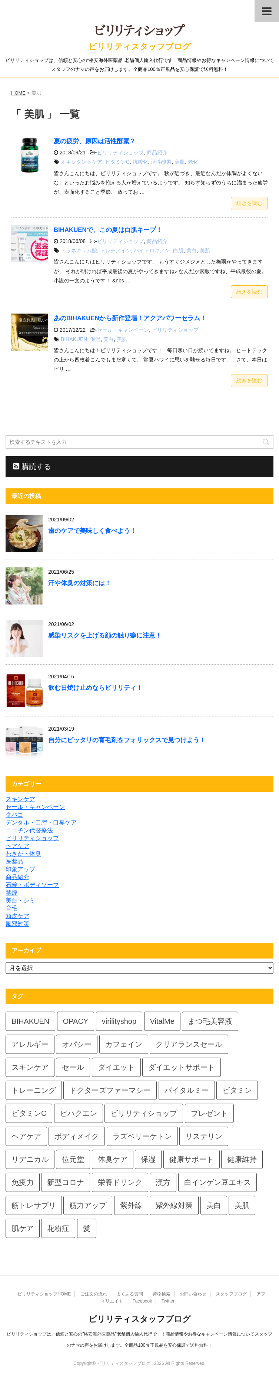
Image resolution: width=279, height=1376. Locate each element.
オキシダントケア (81, 162)
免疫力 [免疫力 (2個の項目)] (22, 1182)
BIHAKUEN (74, 339)
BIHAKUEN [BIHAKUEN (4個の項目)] (30, 1021)
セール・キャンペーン (123, 330)
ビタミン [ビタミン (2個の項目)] (237, 1090)
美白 (191, 250)
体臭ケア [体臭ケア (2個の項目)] (112, 1159)
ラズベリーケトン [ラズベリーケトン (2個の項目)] (142, 1136)
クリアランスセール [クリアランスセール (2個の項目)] (189, 1044)
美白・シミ (20, 900)
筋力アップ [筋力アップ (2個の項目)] (87, 1205)
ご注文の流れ (93, 1294)
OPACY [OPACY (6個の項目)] (76, 1021)
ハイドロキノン (152, 250)
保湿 (95, 339)
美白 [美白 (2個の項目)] (213, 1205)
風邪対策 (17, 924)
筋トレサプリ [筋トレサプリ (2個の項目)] (33, 1205)
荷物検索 (161, 1294)
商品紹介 (157, 152)
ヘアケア (17, 846)
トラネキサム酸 (79, 250)
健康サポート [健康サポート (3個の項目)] (191, 1159)
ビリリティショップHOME (44, 1294)
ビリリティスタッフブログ (140, 46)
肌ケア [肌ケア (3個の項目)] (22, 1228)
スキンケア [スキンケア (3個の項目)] (30, 1067)
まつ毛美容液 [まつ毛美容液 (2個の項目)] (210, 1021)
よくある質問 (129, 1294)
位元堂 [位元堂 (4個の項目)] (73, 1159)
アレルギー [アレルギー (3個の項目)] (30, 1044)
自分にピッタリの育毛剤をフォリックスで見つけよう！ (127, 740)
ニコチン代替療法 (29, 830)
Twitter (168, 1301)
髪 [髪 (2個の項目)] (86, 1228)
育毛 (11, 908)
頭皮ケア (17, 916)
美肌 (180, 162)
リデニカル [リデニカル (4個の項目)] (30, 1159)
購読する (32, 466)
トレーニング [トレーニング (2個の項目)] (33, 1090)
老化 (193, 162)
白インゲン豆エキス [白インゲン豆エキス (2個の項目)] (217, 1182)
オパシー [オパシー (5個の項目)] (77, 1044)
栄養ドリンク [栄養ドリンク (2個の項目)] (120, 1182)
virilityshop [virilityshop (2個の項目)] (119, 1021)
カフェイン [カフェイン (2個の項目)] (123, 1044)
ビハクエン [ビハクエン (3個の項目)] (78, 1113)
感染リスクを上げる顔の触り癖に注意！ (105, 635)
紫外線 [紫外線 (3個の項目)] (131, 1205)
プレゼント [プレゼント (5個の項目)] (209, 1113)
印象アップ (20, 869)
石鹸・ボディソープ (32, 885)
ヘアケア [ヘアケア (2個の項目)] (26, 1136)
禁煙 (11, 893)
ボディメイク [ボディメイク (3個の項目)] (76, 1136)
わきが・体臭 (23, 854)
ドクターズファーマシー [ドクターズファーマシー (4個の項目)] (110, 1090)
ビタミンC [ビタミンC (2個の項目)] (28, 1113)
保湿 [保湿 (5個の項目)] (148, 1159)
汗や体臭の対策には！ (79, 583)
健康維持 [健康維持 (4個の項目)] (242, 1159)
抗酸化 (140, 162)
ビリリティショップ (120, 152)
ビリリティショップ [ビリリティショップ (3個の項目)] (143, 1113)
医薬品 (14, 861)
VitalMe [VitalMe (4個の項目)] (162, 1021)
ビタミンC (117, 162)
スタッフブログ (231, 1294)
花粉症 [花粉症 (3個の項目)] (58, 1228)
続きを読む (249, 203)
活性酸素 (161, 162)
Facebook (142, 1301)
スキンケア (20, 799)
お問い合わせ (193, 1294)
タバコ (14, 815)
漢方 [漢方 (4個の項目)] (163, 1182)
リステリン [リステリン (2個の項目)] (203, 1136)
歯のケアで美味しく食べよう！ (92, 530)
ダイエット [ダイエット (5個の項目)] (116, 1067)
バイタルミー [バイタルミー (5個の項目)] (187, 1090)
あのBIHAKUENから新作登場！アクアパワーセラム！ (130, 318)
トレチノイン (115, 250)
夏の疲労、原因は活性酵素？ (95, 141)
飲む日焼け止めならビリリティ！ (95, 687)
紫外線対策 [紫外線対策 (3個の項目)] (174, 1205)
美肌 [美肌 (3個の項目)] (242, 1205)
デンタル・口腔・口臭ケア (41, 822)
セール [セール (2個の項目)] (73, 1067)
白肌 (178, 250)
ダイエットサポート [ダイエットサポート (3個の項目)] (181, 1067)
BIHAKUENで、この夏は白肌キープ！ (108, 229)
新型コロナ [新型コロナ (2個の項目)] (65, 1182)
